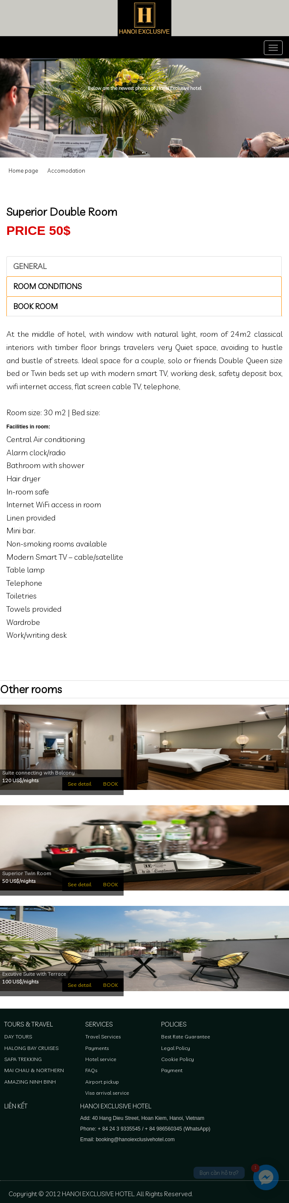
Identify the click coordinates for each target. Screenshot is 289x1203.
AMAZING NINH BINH (30, 1082)
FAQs (91, 1070)
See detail (79, 784)
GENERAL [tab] (29, 266)
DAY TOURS (18, 1036)
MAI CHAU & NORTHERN (34, 1070)
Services (99, 1024)
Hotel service (100, 1059)
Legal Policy (175, 1048)
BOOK (110, 784)
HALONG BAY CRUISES (31, 1048)
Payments (97, 1048)
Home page (23, 170)
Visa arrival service (107, 1093)
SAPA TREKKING (23, 1059)
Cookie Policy (177, 1059)
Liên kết (16, 1106)
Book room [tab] (35, 306)
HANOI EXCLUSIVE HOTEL (115, 1106)
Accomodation (66, 170)
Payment (171, 1070)
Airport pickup (102, 1082)
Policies (174, 1024)
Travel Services (103, 1036)
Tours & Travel (28, 1024)
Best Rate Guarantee (185, 1036)
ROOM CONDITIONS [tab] (47, 286)
